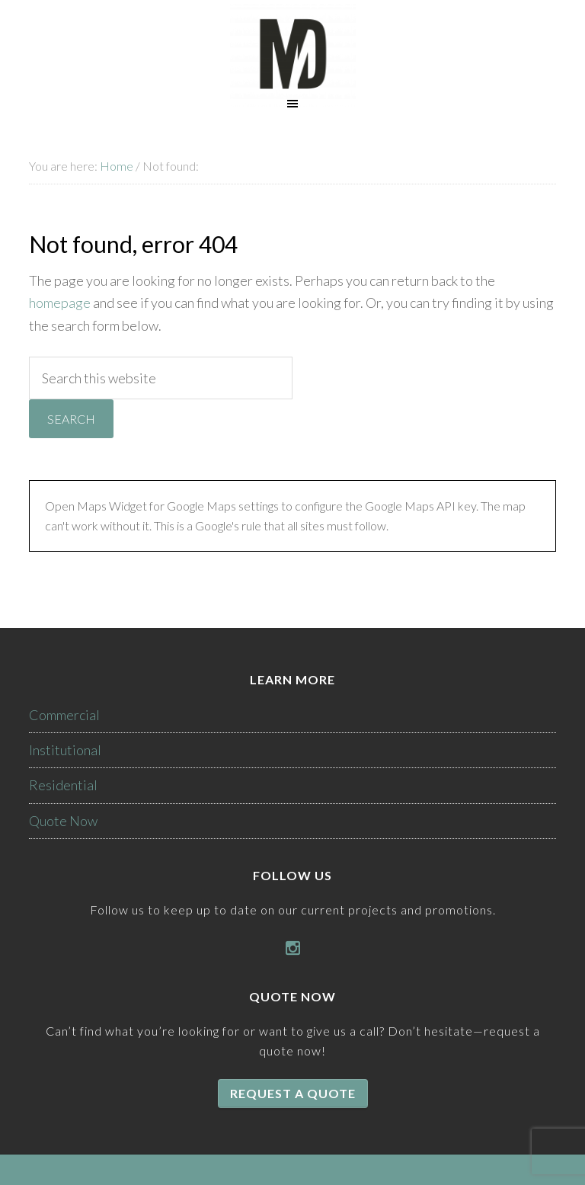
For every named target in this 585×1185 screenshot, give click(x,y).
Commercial (64, 714)
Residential (63, 785)
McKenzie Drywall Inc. (292, 55)
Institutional (65, 749)
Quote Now (63, 820)
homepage (60, 302)
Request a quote (293, 1093)
